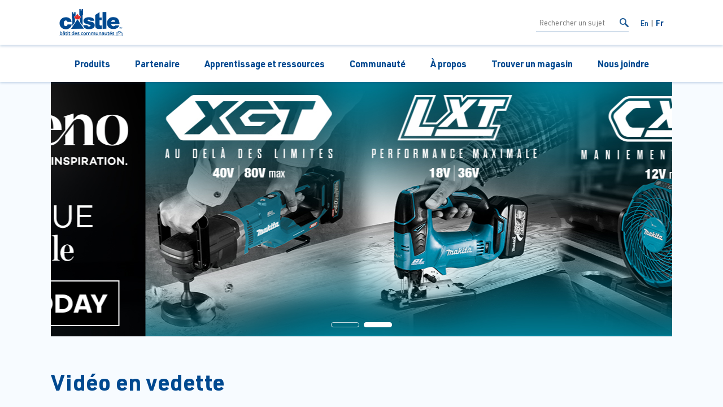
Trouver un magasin (532, 64)
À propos (448, 64)
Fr (660, 23)
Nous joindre (623, 64)
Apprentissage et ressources (264, 64)
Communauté (378, 64)
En (644, 23)
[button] (345, 324)
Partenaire (157, 64)
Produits (92, 64)
